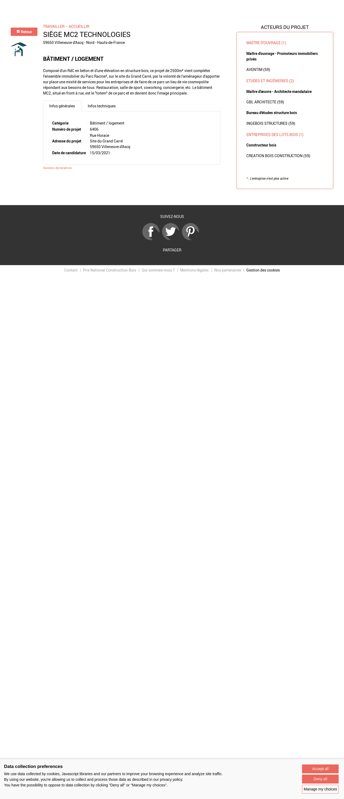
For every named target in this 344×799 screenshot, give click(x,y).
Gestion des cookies (263, 270)
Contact (71, 270)
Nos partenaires (227, 270)
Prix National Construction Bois (109, 270)
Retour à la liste (172, 197)
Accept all (320, 769)
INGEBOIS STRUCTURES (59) (270, 123)
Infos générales (62, 105)
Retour (24, 31)
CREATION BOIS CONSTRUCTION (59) (278, 155)
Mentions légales (194, 270)
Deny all (320, 779)
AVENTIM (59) (258, 69)
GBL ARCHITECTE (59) (265, 101)
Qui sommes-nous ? (158, 270)
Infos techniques (102, 105)
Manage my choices (320, 789)
